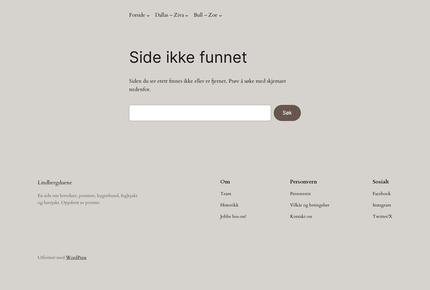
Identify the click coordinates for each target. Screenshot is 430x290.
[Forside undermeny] (148, 15)
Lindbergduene (55, 182)
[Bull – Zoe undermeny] (220, 15)
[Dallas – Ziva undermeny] (186, 15)
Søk (287, 112)
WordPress (76, 257)
